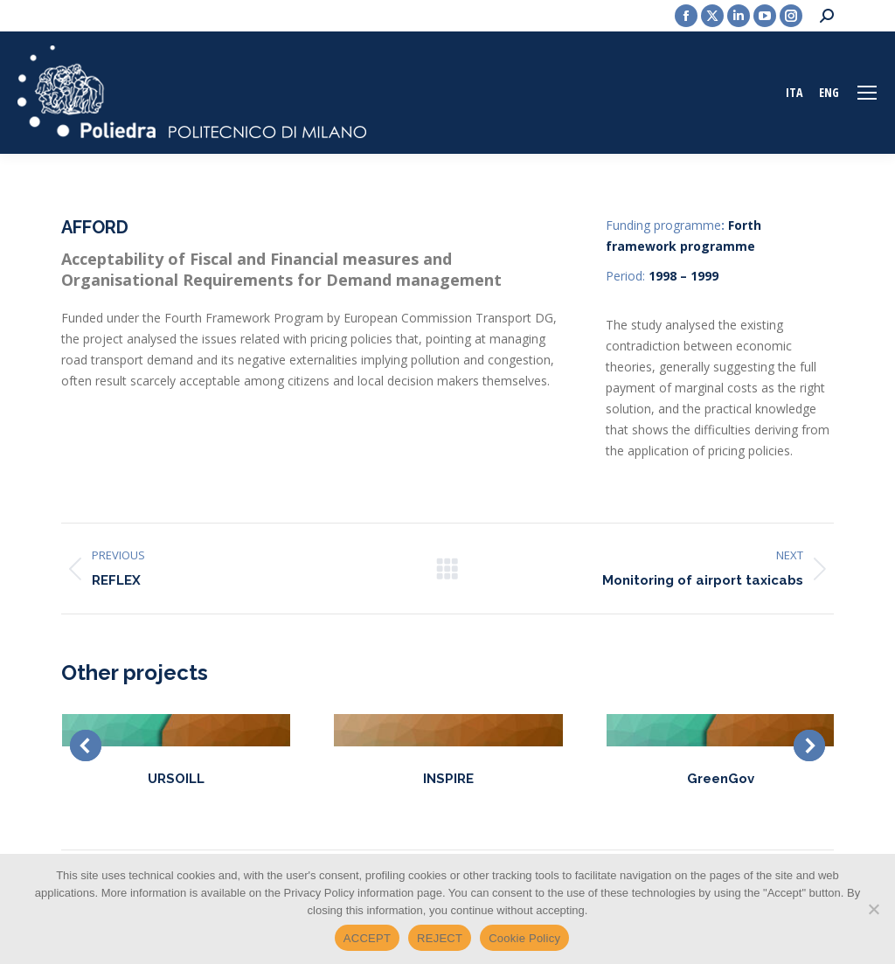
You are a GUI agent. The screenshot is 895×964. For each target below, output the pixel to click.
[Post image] (176, 730)
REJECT (439, 938)
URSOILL (176, 779)
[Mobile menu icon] (867, 92)
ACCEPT (367, 938)
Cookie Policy (524, 938)
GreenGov (720, 779)
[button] (85, 745)
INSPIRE (448, 779)
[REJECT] (873, 909)
